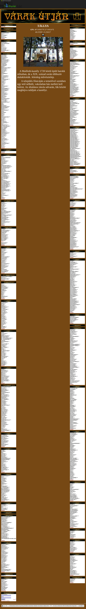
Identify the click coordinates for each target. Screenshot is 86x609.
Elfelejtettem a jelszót (5, 600)
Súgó (14, 599)
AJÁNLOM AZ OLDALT (6, 0)
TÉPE (2, 241)
